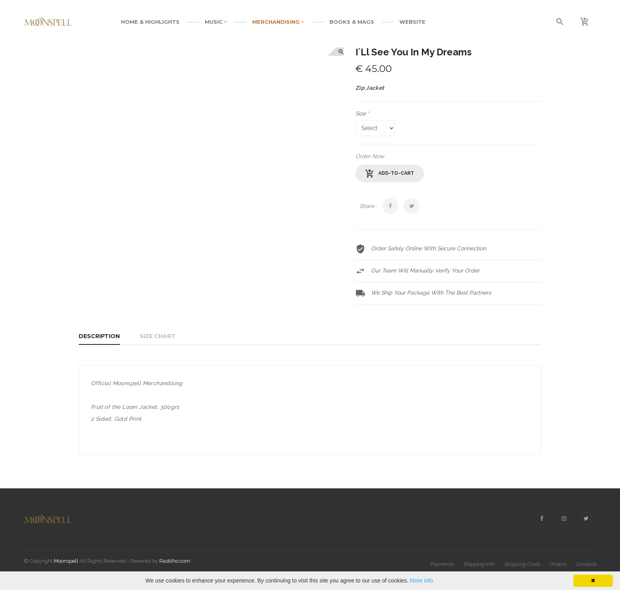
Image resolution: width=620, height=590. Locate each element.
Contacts (585, 564)
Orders (557, 564)
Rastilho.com (174, 561)
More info (421, 580)
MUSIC (216, 22)
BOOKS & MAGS (351, 22)
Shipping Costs (522, 564)
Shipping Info (479, 564)
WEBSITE (412, 22)
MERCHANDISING (278, 22)
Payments (442, 564)
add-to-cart (389, 173)
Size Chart (158, 336)
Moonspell (66, 561)
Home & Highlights (150, 22)
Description (99, 336)
